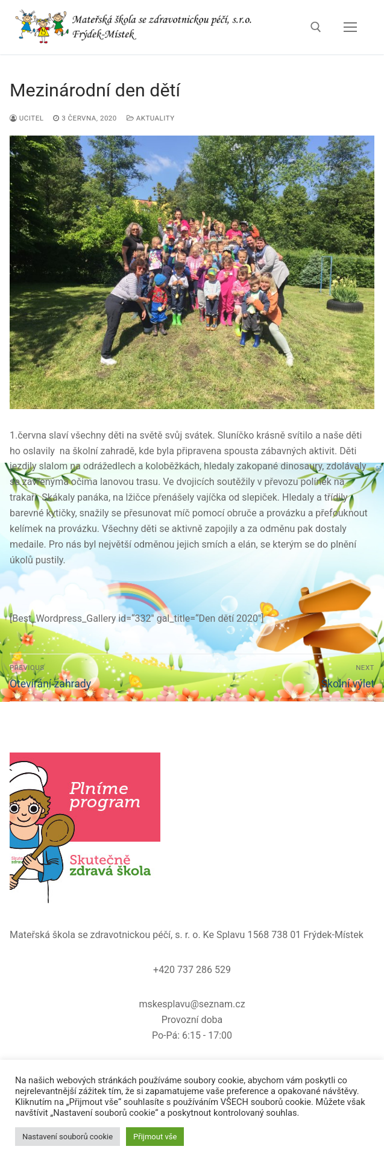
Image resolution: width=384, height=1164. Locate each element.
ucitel (26, 118)
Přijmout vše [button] (155, 1136)
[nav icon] (350, 27)
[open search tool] (315, 27)
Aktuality (151, 118)
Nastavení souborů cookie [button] (67, 1136)
